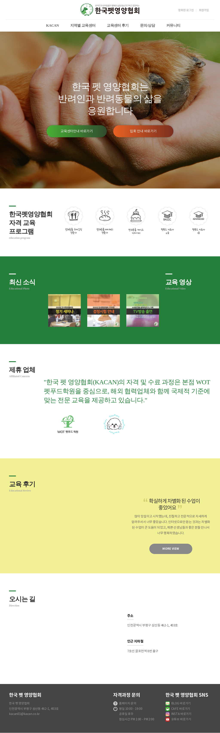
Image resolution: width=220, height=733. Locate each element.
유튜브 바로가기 (181, 719)
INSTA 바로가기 (181, 714)
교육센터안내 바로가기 (77, 131)
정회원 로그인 (186, 10)
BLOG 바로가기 (181, 703)
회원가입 (204, 10)
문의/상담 (147, 25)
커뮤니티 (173, 25)
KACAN (52, 25)
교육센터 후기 (118, 25)
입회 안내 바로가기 (143, 131)
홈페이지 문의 (127, 703)
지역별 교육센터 (83, 25)
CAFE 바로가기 (180, 709)
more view (170, 549)
